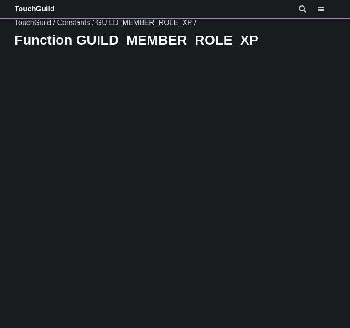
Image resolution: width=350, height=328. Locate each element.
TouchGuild (35, 9)
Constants (73, 22)
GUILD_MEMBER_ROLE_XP (144, 22)
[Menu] (326, 9)
